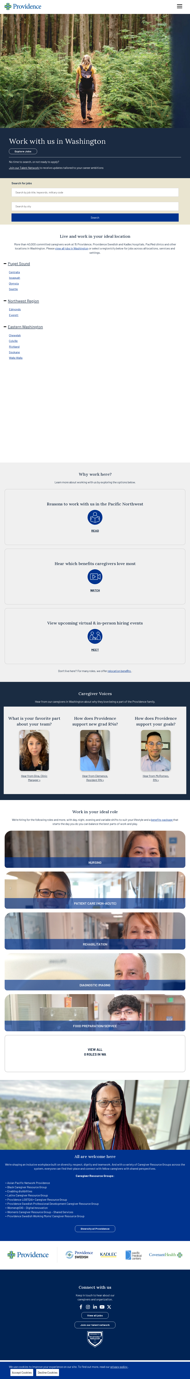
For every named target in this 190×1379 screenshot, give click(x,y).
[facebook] (82, 1306)
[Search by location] (95, 206)
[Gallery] (95, 750)
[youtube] (104, 1306)
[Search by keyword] (95, 192)
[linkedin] (96, 1306)
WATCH (95, 590)
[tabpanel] (95, 293)
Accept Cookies (22, 1372)
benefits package (162, 819)
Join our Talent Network (24, 167)
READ (95, 530)
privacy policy (119, 1366)
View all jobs (95, 1315)
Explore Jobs (23, 151)
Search (95, 217)
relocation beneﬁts (119, 671)
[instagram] (89, 1306)
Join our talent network (95, 1324)
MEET (95, 649)
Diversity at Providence (95, 1228)
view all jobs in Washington (71, 248)
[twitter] (111, 1306)
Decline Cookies (48, 1372)
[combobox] (95, 192)
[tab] (95, 272)
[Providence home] (22, 7)
